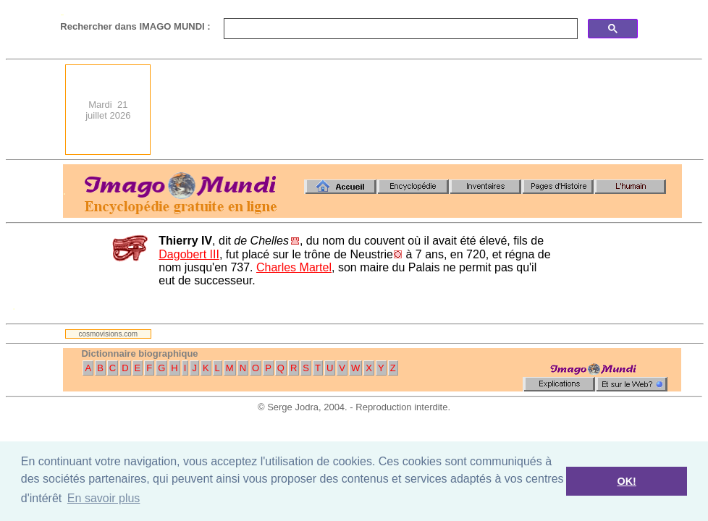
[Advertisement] (630, 109)
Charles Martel (294, 267)
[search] (399, 28)
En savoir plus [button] (103, 498)
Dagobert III (189, 254)
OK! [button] (626, 481)
